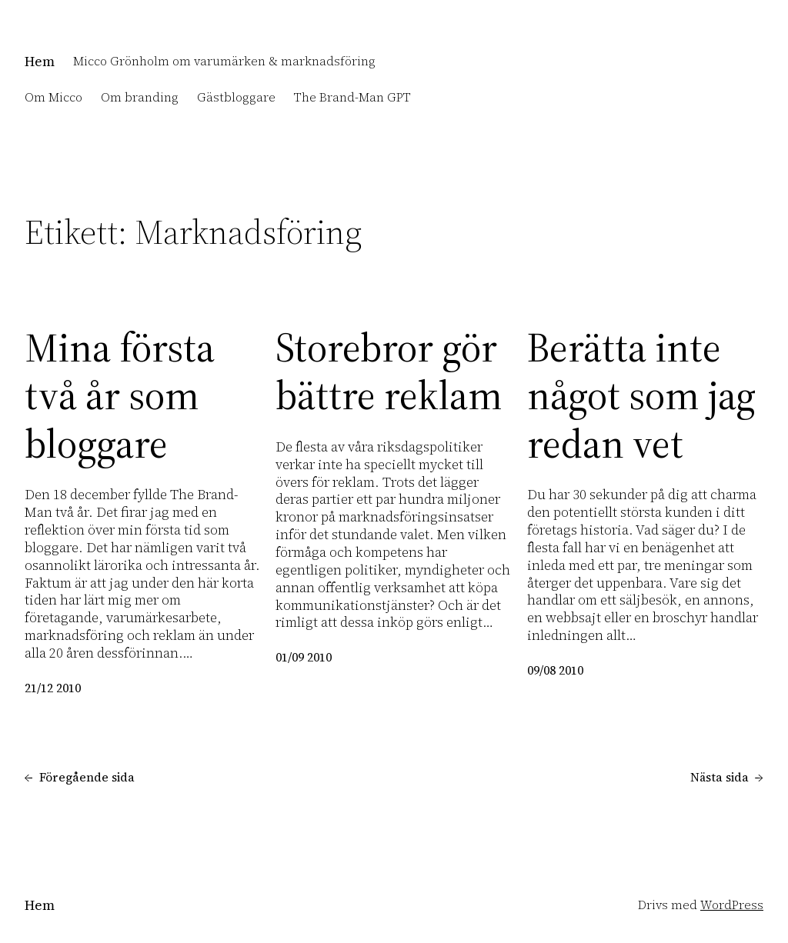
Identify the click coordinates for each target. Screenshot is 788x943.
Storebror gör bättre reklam (388, 372)
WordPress (731, 905)
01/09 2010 (303, 657)
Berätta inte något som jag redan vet (641, 396)
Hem (40, 61)
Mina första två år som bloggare (120, 396)
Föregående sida (80, 777)
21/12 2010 (53, 688)
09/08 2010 (555, 670)
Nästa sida (726, 777)
